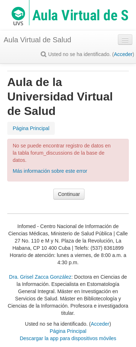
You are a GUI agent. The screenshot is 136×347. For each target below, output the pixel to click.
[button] (45, 54)
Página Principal (68, 331)
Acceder (123, 54)
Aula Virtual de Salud (37, 40)
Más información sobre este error (50, 171)
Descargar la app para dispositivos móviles (68, 338)
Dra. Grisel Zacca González (40, 277)
